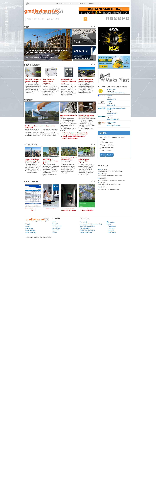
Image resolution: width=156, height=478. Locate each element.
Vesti (26, 27)
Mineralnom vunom (107, 142)
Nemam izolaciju (106, 150)
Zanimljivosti (31, 145)
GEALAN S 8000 (51, 209)
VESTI (72, 3)
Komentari (103, 166)
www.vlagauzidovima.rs (114, 125)
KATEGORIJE (61, 4)
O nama (27, 224)
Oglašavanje (29, 228)
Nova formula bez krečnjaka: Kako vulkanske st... (83, 161)
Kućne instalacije (85, 228)
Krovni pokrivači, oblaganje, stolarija (91, 224)
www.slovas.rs (111, 99)
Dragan (100, 169)
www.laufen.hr (111, 105)
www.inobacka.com (113, 119)
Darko (99, 187)
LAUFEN (109, 102)
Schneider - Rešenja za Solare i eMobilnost (87, 209)
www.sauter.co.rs (112, 113)
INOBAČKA (110, 116)
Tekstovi (28, 100)
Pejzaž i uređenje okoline (87, 230)
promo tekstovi (32, 65)
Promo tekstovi (57, 226)
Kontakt (27, 226)
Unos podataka (30, 230)
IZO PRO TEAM (111, 89)
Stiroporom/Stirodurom (108, 145)
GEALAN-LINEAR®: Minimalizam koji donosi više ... (68, 81)
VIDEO (100, 3)
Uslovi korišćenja (30, 232)
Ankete (55, 232)
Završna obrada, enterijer (87, 226)
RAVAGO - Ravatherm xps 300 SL (33, 209)
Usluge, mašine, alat (86, 232)
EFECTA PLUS (111, 122)
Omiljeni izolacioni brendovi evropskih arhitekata (40, 126)
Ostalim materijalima (108, 148)
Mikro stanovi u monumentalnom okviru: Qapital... (50, 161)
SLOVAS (109, 96)
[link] (50, 11)
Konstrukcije (84, 222)
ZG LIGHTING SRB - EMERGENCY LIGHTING (68, 209)
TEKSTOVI (81, 4)
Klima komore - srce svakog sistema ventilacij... (49, 81)
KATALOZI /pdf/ (31, 181)
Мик (99, 178)
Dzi (99, 182)
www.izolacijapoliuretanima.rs (116, 93)
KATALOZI (92, 3)
